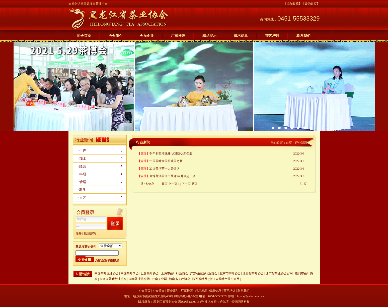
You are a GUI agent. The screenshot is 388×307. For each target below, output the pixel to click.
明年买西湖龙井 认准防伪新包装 (170, 153)
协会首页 (84, 36)
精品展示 (209, 36)
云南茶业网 (159, 279)
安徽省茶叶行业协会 (113, 279)
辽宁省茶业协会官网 (279, 273)
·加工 (83, 159)
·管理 (83, 182)
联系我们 (303, 36)
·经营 (83, 166)
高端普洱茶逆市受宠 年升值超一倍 (172, 176)
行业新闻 (301, 142)
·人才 (83, 197)
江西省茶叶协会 (253, 273)
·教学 (83, 190)
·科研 (83, 174)
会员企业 (147, 36)
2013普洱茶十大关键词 (164, 168)
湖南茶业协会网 (139, 279)
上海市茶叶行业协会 (174, 273)
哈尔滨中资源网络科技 (235, 301)
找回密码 (90, 233)
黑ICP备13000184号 (191, 301)
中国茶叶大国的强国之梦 (166, 161)
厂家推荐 (178, 36)
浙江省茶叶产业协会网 (224, 279)
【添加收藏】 (293, 4)
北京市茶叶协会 (230, 273)
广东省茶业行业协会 (203, 273)
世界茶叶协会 (150, 273)
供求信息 (241, 36)
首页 (289, 142)
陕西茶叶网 (200, 279)
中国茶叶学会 (130, 273)
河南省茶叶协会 (179, 279)
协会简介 (115, 36)
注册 (79, 233)
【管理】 (143, 153)
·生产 (83, 151)
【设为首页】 (311, 4)
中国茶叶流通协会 (107, 273)
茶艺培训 (272, 36)
